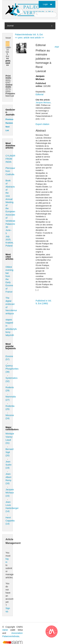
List (7, 130)
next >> (8, 64)
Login (45, 4)
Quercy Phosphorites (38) (12, 368)
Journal (10, 25)
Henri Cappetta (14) (10, 520)
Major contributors (12, 428)
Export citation (42, 124)
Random (9, 123)
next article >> (37, 37)
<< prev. (8, 59)
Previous (9, 119)
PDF (57, 47)
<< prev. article (22, 37)
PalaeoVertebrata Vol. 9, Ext (29, 34)
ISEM (5, 630)
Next (8, 127)
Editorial (40, 94)
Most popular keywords (11, 346)
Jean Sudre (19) (8, 464)
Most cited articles (9, 256)
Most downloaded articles (12, 145)
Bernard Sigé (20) (9, 452)
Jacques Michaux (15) (10, 492)
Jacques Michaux (43, 103)
